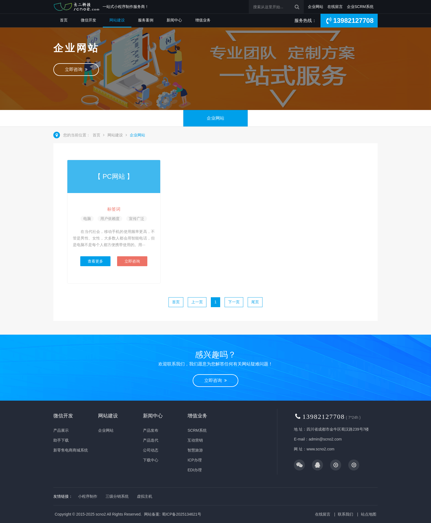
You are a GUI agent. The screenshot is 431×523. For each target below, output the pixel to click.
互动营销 (195, 440)
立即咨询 (76, 69)
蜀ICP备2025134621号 (181, 514)
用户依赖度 (110, 218)
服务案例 (145, 20)
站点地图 (368, 514)
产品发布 (150, 430)
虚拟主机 (144, 496)
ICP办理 (194, 460)
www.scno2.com (320, 449)
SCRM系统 (196, 430)
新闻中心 (174, 20)
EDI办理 (194, 470)
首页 (64, 20)
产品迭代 (150, 440)
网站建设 (117, 20)
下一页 (234, 302)
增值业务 (203, 20)
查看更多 (95, 261)
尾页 (255, 302)
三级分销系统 (117, 496)
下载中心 (150, 460)
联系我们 (345, 514)
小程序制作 (87, 496)
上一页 (197, 302)
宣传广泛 (136, 218)
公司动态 (150, 450)
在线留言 (335, 6)
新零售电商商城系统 (70, 450)
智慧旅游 (195, 450)
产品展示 (61, 430)
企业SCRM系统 (360, 6)
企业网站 (315, 6)
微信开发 (88, 20)
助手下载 (61, 440)
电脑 (87, 218)
